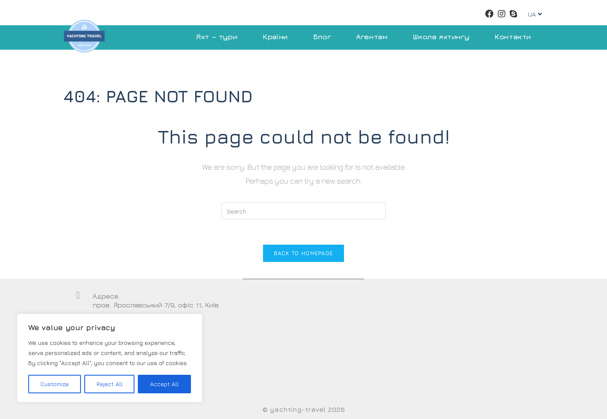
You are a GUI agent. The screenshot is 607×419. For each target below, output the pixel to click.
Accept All (164, 383)
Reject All (110, 383)
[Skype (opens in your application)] (513, 14)
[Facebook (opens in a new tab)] (489, 14)
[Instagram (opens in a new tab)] (501, 14)
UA (535, 14)
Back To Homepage (303, 253)
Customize (54, 383)
